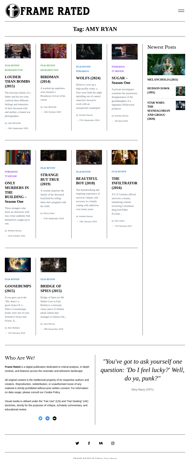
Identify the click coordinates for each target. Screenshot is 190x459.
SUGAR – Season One (121, 78)
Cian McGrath (14, 120)
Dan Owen (120, 217)
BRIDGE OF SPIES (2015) (51, 282)
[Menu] (181, 11)
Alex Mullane (14, 321)
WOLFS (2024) (88, 76)
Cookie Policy (52, 386)
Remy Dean (49, 209)
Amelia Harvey (86, 112)
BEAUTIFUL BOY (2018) (87, 177)
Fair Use (49, 395)
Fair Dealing (74, 395)
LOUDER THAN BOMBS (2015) (18, 79)
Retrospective (14, 68)
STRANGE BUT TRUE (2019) (50, 175)
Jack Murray (49, 318)
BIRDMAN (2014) (50, 76)
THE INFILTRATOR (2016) (125, 179)
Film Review (12, 64)
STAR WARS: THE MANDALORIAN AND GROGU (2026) (158, 111)
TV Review (118, 69)
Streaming (83, 69)
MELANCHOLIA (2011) (162, 79)
